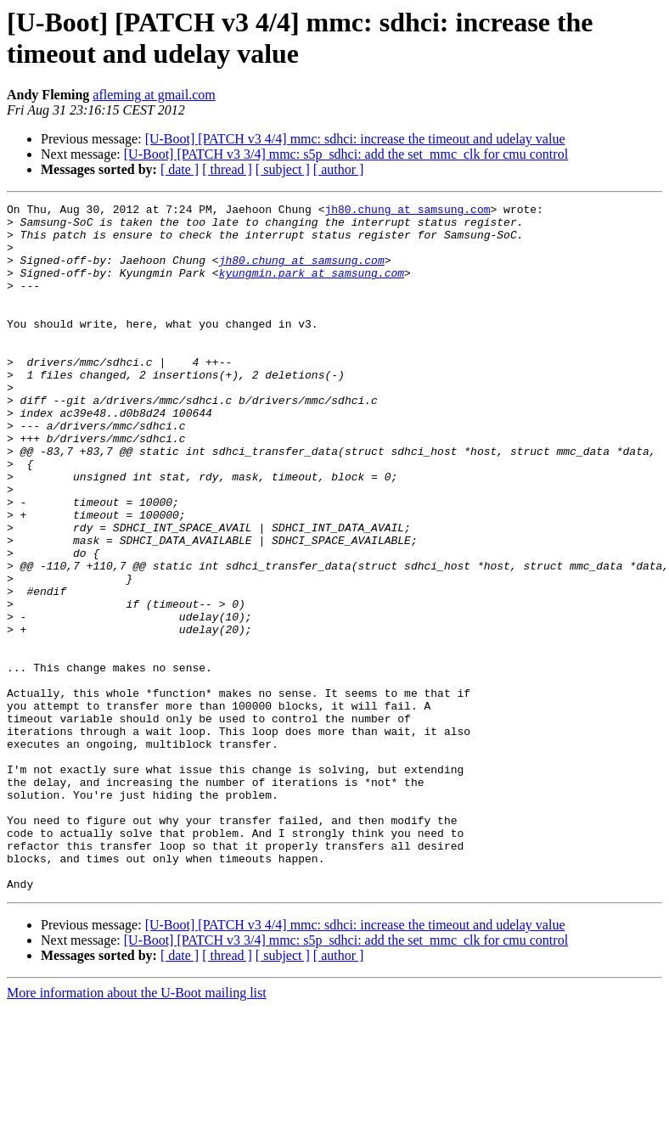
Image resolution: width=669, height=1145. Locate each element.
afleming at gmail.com (154, 94)
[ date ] (179, 169)
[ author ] (338, 169)
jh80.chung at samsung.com (407, 211)
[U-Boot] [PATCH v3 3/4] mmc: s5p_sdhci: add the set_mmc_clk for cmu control (346, 154)
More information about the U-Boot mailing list (137, 1130)
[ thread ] (227, 169)
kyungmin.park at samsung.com (311, 287)
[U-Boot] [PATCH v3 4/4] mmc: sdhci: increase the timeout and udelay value (355, 139)
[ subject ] (283, 169)
